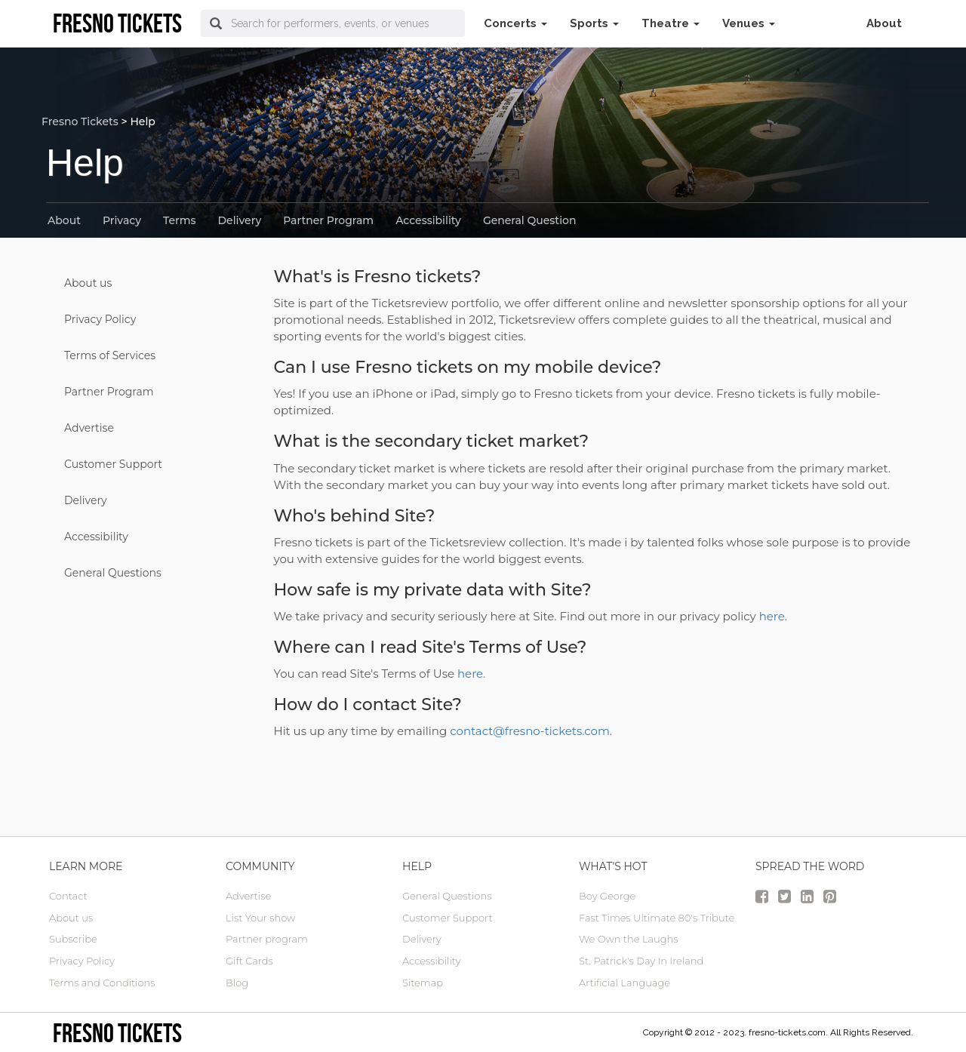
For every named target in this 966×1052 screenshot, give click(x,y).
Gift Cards (249, 961)
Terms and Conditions (102, 983)
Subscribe (73, 939)
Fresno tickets (117, 1033)
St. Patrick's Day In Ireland (641, 961)
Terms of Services (109, 355)
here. (773, 616)
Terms (179, 220)
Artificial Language (624, 983)
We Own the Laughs (628, 939)
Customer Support (113, 464)
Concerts (515, 23)
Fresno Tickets (80, 121)
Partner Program (328, 220)
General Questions (113, 573)
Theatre (670, 23)
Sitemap (422, 983)
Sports (594, 23)
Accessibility (428, 220)
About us (88, 283)
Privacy (122, 220)
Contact (68, 896)
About (884, 23)
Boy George (607, 896)
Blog (237, 983)
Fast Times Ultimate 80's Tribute (656, 918)
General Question (530, 220)
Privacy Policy (100, 319)
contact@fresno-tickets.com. (531, 731)
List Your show (260, 918)
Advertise (89, 428)
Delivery (240, 220)
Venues (748, 23)
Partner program (267, 939)
